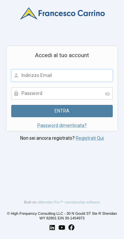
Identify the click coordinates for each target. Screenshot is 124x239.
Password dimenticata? (62, 125)
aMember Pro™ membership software (68, 202)
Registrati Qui (90, 138)
